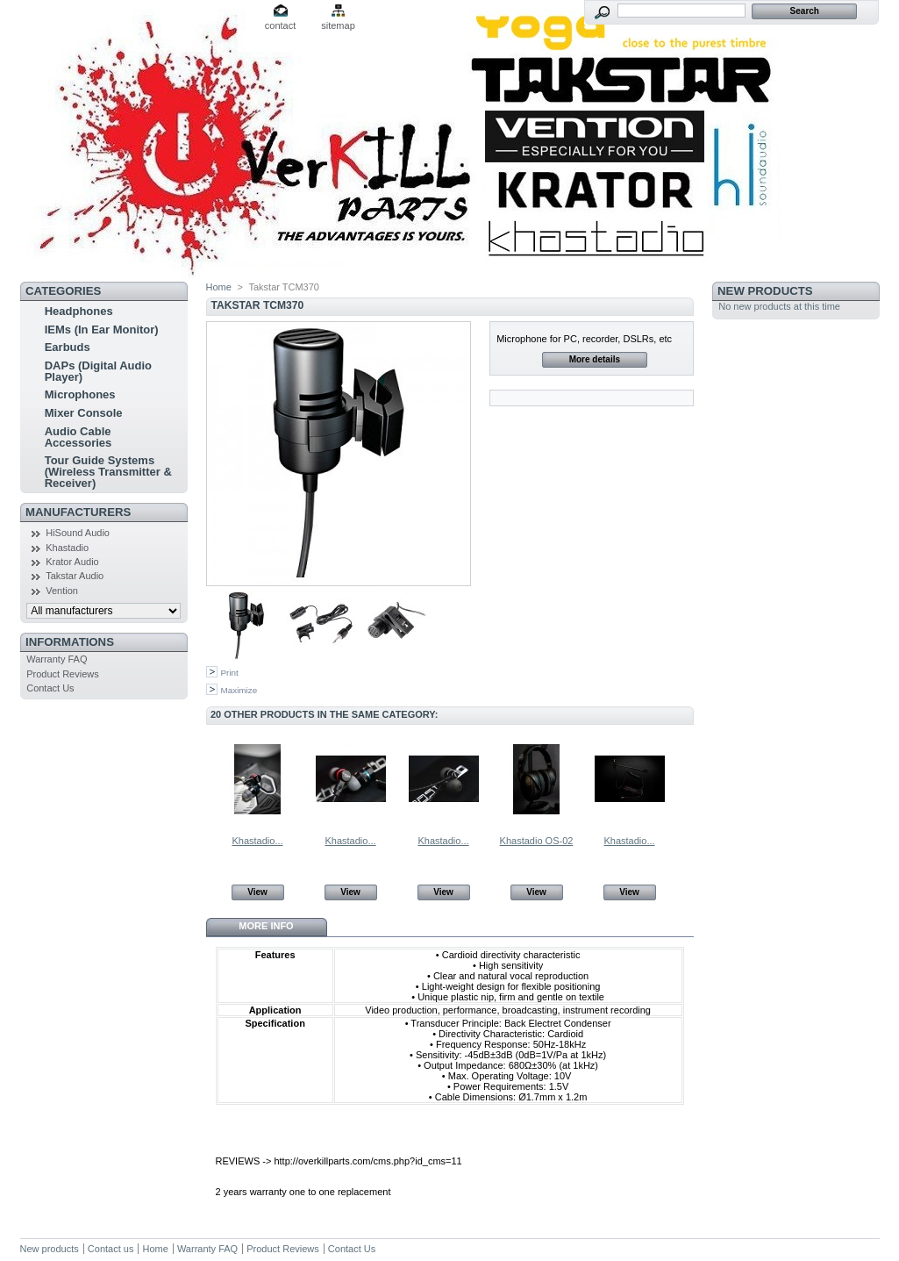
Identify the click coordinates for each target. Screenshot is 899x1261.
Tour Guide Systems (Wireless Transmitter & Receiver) (108, 472)
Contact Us (50, 688)
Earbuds (67, 347)
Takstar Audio (74, 575)
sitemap (338, 25)
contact (280, 25)
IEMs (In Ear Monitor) (102, 329)
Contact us (111, 1248)
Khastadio (67, 547)
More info (266, 926)
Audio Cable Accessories (78, 437)
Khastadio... (257, 840)
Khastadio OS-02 (537, 840)
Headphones (79, 311)
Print (230, 672)
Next (685, 778)
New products (764, 290)
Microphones (80, 394)
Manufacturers (78, 512)
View (257, 892)
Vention (62, 590)
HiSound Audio (78, 532)
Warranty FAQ (56, 659)
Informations (69, 641)
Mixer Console (84, 412)
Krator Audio (72, 561)
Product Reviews (62, 674)
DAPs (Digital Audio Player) (98, 371)
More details (594, 359)
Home (219, 287)
